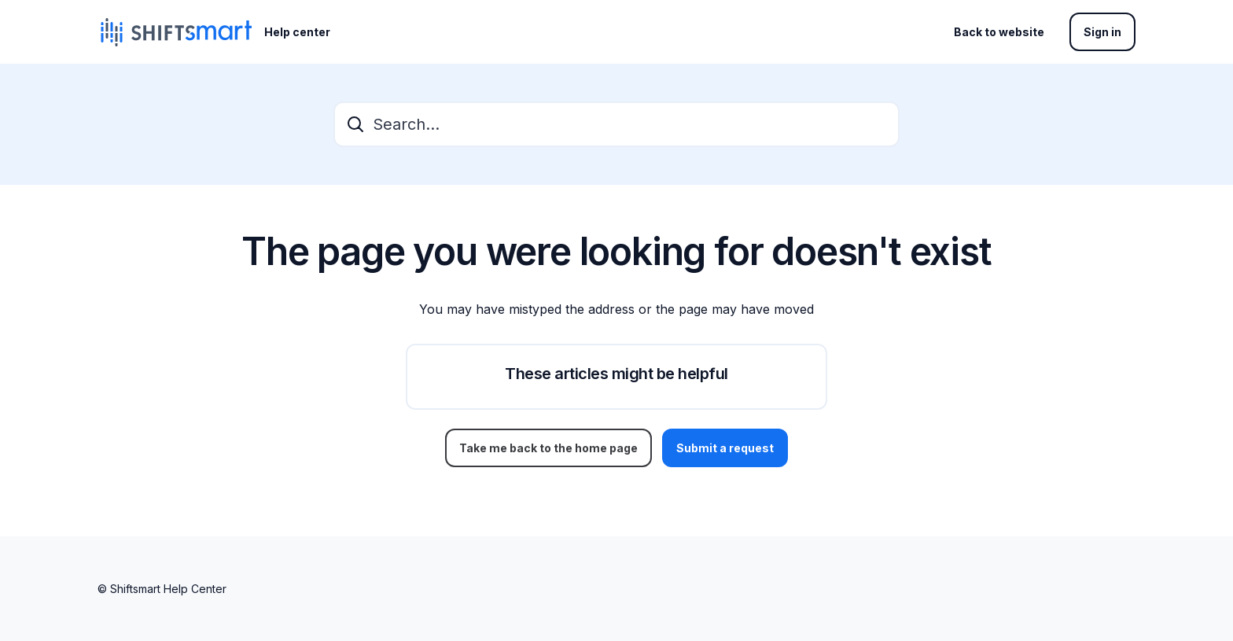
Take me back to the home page (548, 448)
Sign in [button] (1102, 32)
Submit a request (725, 448)
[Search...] (616, 124)
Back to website (999, 32)
